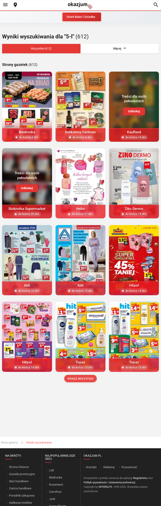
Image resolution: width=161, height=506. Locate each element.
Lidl (51, 470)
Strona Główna (19, 467)
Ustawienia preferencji (122, 482)
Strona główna (9, 442)
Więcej (119, 48)
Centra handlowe (20, 488)
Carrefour (55, 491)
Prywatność (129, 467)
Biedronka (55, 477)
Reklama (109, 467)
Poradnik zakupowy (22, 495)
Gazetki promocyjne (22, 474)
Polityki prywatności (95, 482)
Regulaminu (140, 478)
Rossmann (56, 484)
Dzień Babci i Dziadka (81, 16)
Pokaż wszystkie (80, 378)
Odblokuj (134, 111)
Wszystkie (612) (41, 48)
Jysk (52, 499)
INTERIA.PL (106, 486)
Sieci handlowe (18, 481)
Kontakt (91, 467)
